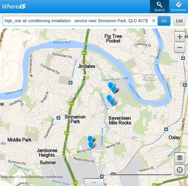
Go (164, 21)
